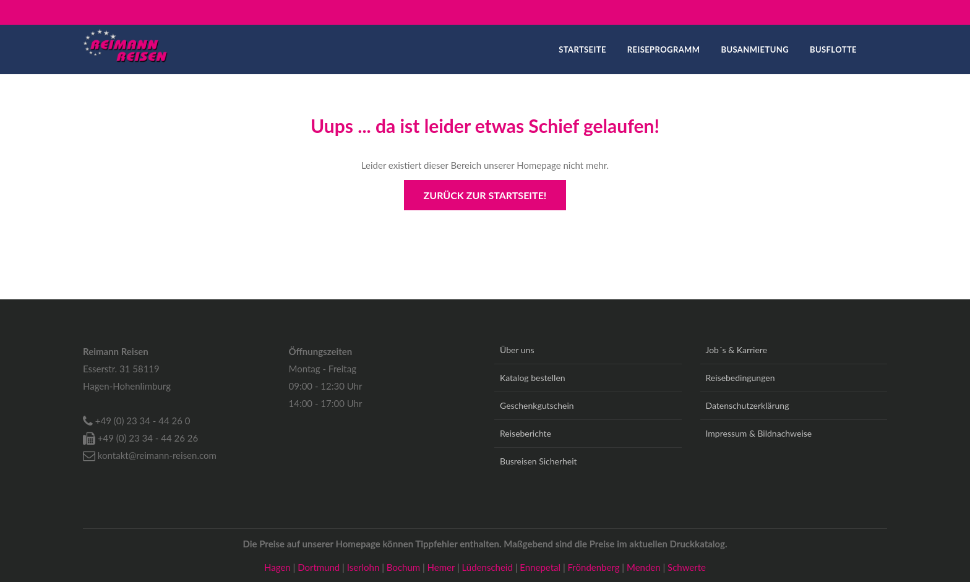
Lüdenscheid (488, 567)
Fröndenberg (595, 567)
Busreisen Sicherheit (538, 461)
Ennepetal (541, 567)
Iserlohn (364, 567)
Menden (645, 567)
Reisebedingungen (740, 377)
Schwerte (686, 567)
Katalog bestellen (532, 377)
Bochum (405, 567)
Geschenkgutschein (537, 405)
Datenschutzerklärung (747, 405)
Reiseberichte (525, 433)
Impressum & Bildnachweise (759, 433)
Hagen (278, 567)
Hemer (442, 567)
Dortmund (320, 567)
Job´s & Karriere (737, 349)
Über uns (517, 349)
